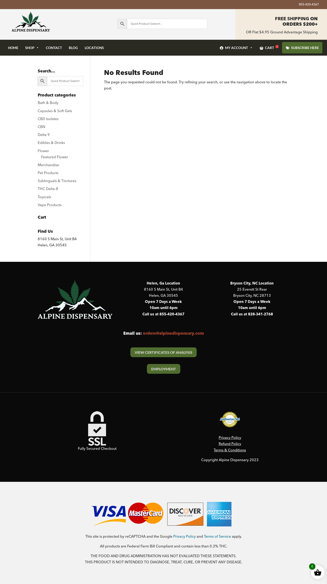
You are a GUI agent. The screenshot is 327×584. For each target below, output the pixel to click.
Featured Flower (54, 157)
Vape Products (50, 205)
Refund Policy (230, 444)
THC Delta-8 (48, 189)
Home (13, 48)
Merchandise (48, 165)
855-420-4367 (309, 5)
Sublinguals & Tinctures (57, 181)
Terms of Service (217, 536)
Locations (94, 48)
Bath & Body (48, 103)
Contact (54, 48)
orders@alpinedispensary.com (173, 333)
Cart (272, 47)
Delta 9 (44, 135)
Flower (43, 151)
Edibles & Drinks (51, 143)
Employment (163, 369)
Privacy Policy (230, 438)
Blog (73, 48)
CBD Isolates (48, 119)
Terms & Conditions (230, 450)
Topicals (44, 197)
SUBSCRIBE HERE (305, 48)
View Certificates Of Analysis (163, 352)
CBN (41, 127)
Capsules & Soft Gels (55, 111)
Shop (32, 47)
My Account (239, 47)
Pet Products (48, 173)
